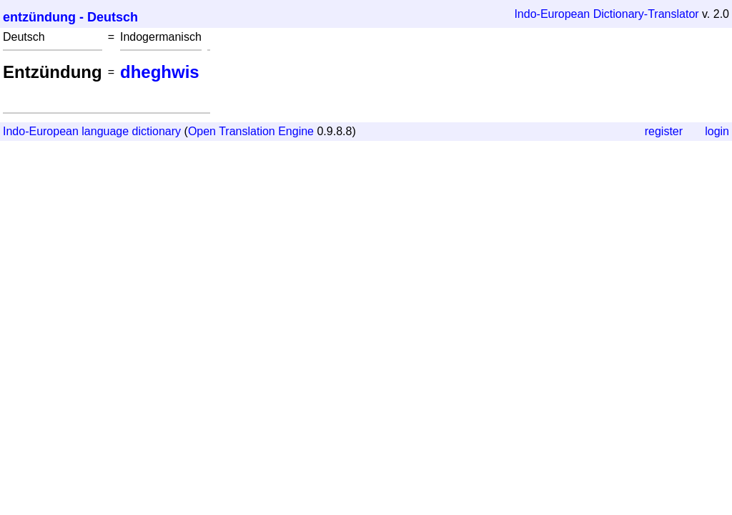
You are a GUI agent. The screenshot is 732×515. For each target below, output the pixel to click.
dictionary (156, 131)
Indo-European (552, 14)
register (664, 131)
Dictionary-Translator (646, 14)
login (717, 131)
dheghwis (159, 72)
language (105, 131)
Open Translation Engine (251, 131)
